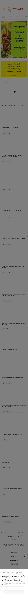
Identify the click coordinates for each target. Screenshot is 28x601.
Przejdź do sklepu (14, 588)
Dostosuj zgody (14, 592)
